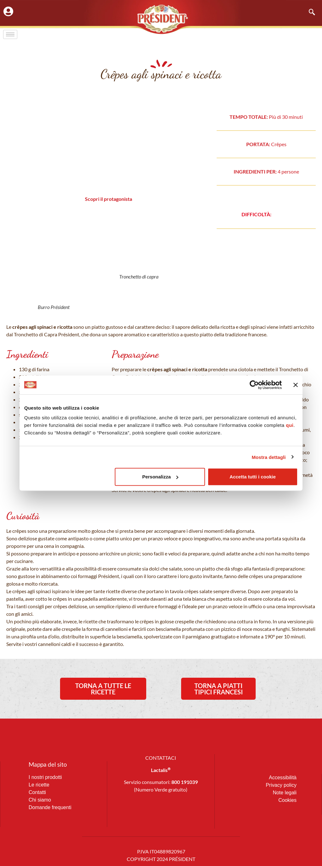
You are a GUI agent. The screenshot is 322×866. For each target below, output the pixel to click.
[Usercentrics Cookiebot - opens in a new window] (254, 384)
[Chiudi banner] (295, 385)
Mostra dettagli (269, 457)
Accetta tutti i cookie (253, 476)
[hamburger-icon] (10, 34)
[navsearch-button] (309, 12)
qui (289, 425)
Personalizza (160, 476)
